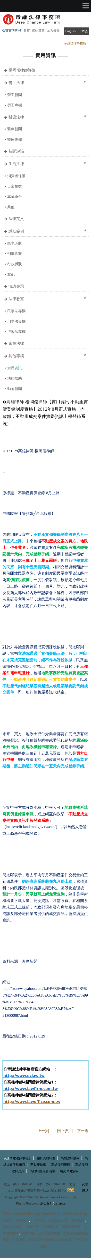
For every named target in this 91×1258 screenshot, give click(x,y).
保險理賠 (78, 1220)
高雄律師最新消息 (42, 1171)
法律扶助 (14, 378)
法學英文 (16, 218)
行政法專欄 (16, 331)
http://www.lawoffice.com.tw (31, 1101)
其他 (11, 206)
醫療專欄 (14, 139)
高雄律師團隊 (72, 1233)
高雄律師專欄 (60, 1165)
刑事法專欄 (16, 321)
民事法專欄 (16, 310)
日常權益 (14, 186)
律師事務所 (52, 1214)
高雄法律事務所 (20, 1158)
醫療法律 (16, 117)
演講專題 (16, 286)
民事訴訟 (22, 1220)
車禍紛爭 (14, 196)
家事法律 (16, 343)
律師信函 (32, 1227)
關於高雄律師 (46, 1158)
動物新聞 (14, 388)
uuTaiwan (60, 1203)
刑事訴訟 (39, 1220)
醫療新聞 (14, 128)
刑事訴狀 (14, 253)
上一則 (43, 1130)
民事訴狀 (14, 243)
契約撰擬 (28, 1233)
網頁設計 (46, 1203)
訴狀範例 (16, 231)
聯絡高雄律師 (69, 1171)
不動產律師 (38, 1165)
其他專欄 (16, 355)
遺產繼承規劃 (71, 1227)
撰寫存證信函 (12, 1227)
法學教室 (16, 298)
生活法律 (16, 163)
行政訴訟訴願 (58, 1220)
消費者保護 (16, 175)
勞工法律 (16, 82)
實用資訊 (14, 367)
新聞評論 (16, 151)
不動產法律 (50, 1227)
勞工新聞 (14, 94)
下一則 (83, 1130)
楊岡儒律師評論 (22, 70)
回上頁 (63, 1130)
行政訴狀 (14, 263)
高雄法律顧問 (70, 1158)
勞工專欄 (14, 105)
